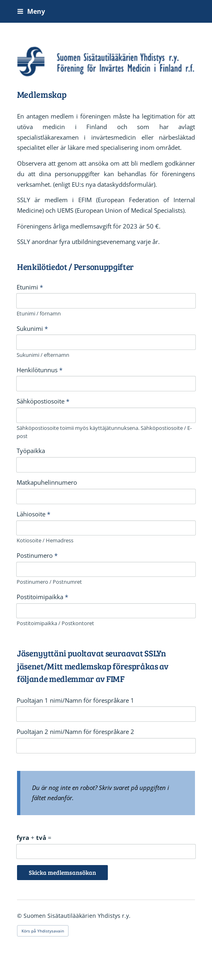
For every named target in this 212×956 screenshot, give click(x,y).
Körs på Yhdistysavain (42, 931)
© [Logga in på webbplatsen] (20, 915)
